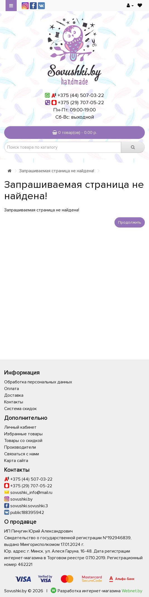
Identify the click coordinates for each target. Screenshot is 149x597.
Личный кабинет (20, 427)
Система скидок (20, 408)
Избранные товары (23, 434)
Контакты (13, 402)
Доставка (13, 395)
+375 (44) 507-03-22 (81, 95)
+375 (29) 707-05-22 (81, 102)
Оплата (11, 388)
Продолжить (129, 222)
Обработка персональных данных (38, 382)
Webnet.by (132, 591)
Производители (20, 447)
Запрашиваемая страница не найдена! (56, 171)
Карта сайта (16, 460)
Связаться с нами (21, 454)
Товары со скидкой (23, 440)
